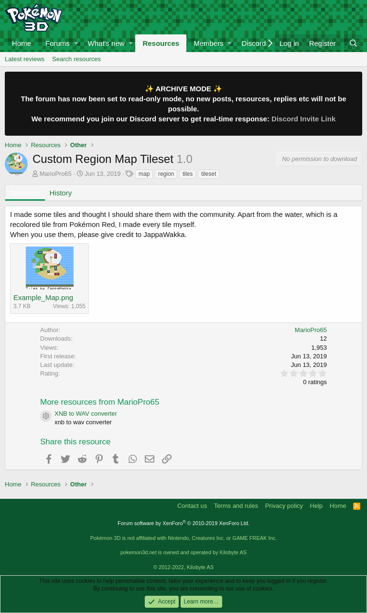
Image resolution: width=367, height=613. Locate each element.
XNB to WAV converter (85, 413)
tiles (188, 174)
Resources (160, 43)
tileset (208, 174)
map (144, 174)
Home (21, 43)
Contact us (192, 505)
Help (316, 505)
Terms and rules (236, 505)
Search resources (76, 59)
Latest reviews (24, 59)
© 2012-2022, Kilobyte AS (183, 567)
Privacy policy (284, 505)
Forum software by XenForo (183, 523)
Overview (25, 193)
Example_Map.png (43, 297)
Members (209, 43)
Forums (57, 43)
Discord (253, 43)
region (166, 174)
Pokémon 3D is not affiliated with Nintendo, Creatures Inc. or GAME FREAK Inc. (183, 538)
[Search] (353, 43)
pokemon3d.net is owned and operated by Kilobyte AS (183, 552)
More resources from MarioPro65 (99, 402)
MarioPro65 (56, 173)
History (61, 193)
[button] (76, 43)
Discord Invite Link (303, 119)
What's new (106, 43)
